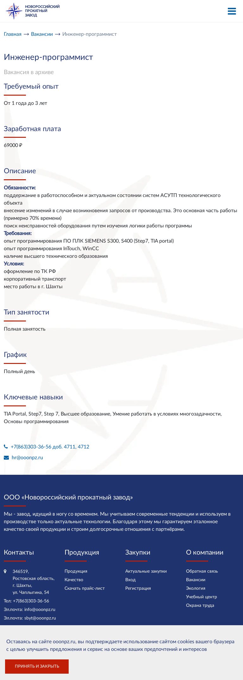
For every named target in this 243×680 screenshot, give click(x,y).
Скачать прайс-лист (85, 588)
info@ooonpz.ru (39, 609)
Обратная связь (202, 571)
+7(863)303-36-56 (31, 601)
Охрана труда (200, 605)
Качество (74, 580)
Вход (130, 580)
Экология (195, 588)
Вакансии (195, 580)
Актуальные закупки (146, 571)
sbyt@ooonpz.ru (40, 618)
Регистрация (138, 588)
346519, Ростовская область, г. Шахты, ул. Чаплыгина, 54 (33, 582)
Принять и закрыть (37, 666)
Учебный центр (201, 597)
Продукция (76, 571)
